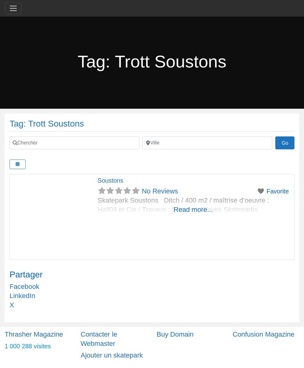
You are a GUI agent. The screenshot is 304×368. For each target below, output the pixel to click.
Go (287, 142)
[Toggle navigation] (13, 8)
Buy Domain (175, 334)
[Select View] (18, 164)
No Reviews (160, 191)
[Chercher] (74, 142)
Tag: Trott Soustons (47, 123)
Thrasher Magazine (34, 334)
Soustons (110, 180)
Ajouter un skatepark (112, 355)
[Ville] (207, 142)
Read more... (193, 209)
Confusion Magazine (264, 334)
